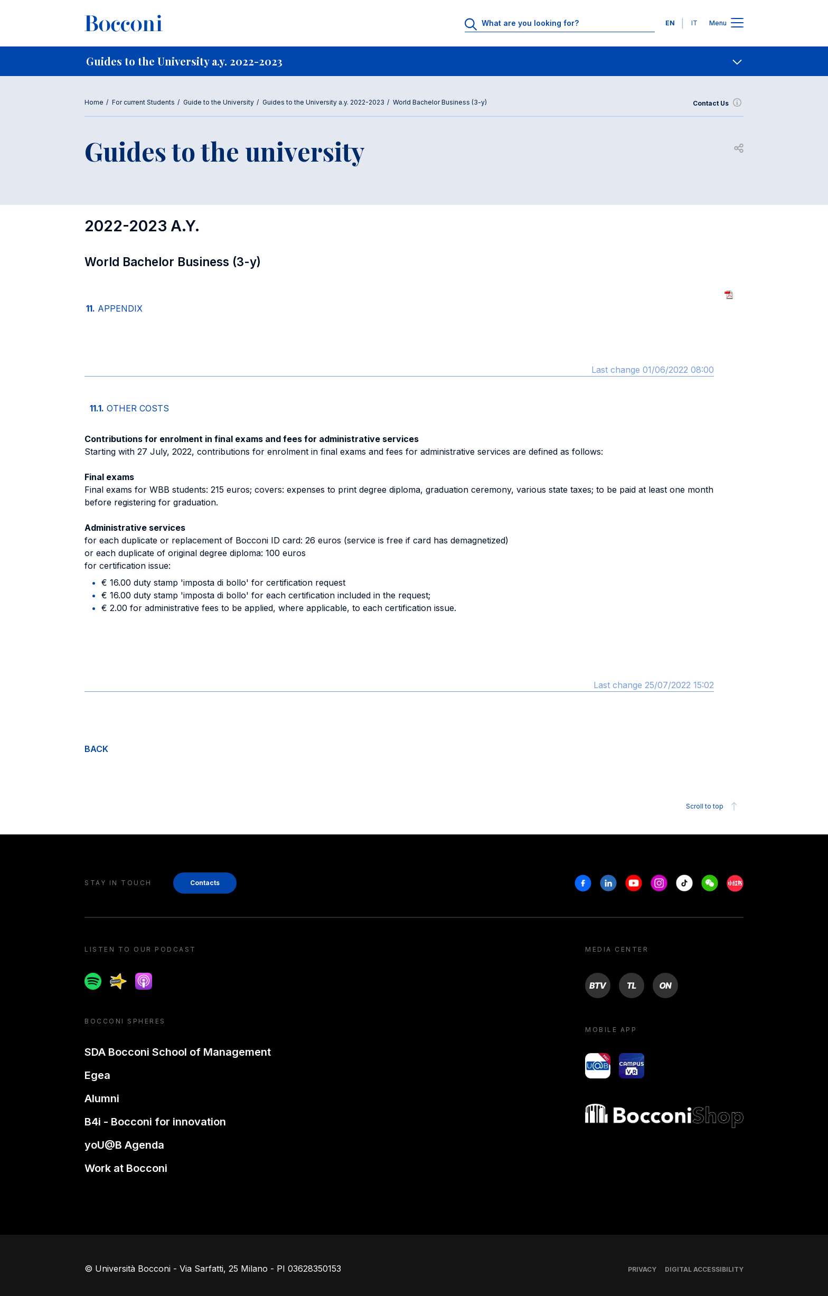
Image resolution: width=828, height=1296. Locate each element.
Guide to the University (218, 102)
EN (670, 23)
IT (694, 23)
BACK (96, 749)
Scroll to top (713, 806)
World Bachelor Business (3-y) (440, 102)
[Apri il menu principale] (737, 23)
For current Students (143, 102)
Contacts (205, 883)
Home (93, 102)
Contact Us (718, 103)
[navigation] (414, 61)
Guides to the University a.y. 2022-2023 (323, 102)
